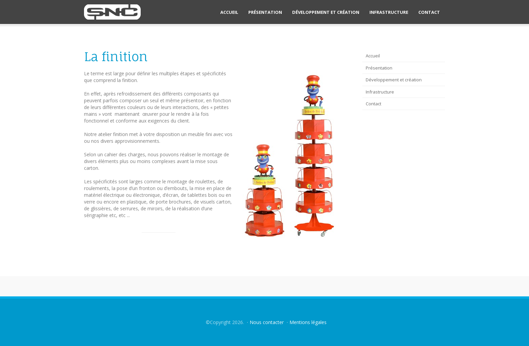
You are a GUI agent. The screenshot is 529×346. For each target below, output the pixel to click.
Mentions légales (308, 322)
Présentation (265, 12)
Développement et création (325, 12)
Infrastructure (388, 12)
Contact (429, 12)
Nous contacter (267, 322)
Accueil (229, 12)
